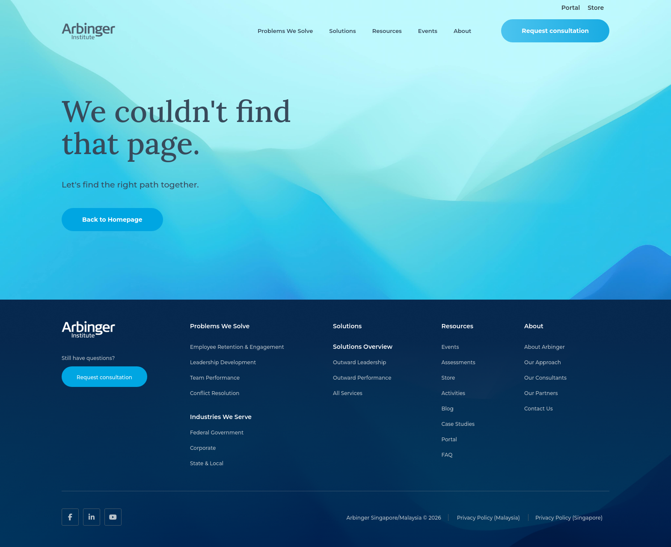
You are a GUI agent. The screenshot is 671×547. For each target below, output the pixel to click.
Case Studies (458, 424)
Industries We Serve (221, 417)
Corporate (203, 448)
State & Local (206, 463)
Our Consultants (545, 378)
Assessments (458, 362)
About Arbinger (544, 347)
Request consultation (555, 31)
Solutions (342, 30)
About (462, 30)
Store (596, 8)
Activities (453, 393)
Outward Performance (362, 378)
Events (427, 30)
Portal (570, 8)
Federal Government (216, 432)
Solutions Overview (362, 347)
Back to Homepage (112, 219)
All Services (347, 393)
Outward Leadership (359, 362)
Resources (387, 30)
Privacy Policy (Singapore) (569, 517)
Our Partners (541, 393)
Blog (447, 408)
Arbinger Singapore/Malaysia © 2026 (394, 517)
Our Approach (542, 362)
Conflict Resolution (214, 393)
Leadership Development (223, 362)
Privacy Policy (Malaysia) (489, 517)
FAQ (446, 455)
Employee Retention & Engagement (237, 347)
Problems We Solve (285, 30)
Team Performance (215, 378)
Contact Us (538, 408)
